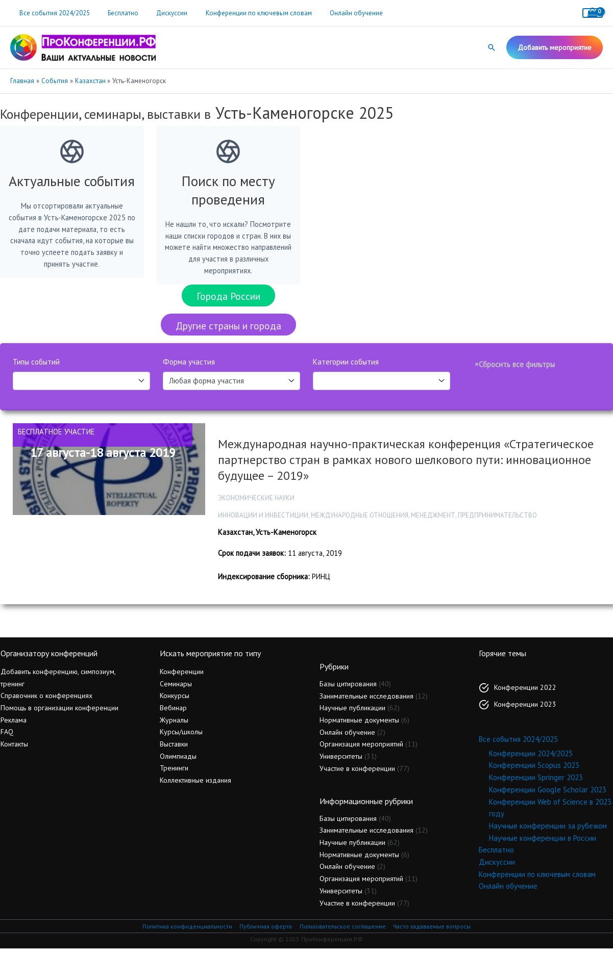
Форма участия (189, 366)
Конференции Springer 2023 (536, 782)
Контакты (14, 748)
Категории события (346, 366)
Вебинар (173, 712)
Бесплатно (116, 13)
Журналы (174, 724)
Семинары (176, 688)
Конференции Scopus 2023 (534, 770)
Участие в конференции (357, 773)
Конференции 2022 (525, 692)
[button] (491, 47)
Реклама (14, 724)
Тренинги (174, 772)
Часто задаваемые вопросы (434, 931)
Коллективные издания (195, 784)
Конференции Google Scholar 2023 (547, 794)
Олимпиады (178, 760)
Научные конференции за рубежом (548, 830)
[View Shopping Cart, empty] (592, 13)
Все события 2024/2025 (52, 13)
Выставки (174, 748)
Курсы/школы (181, 736)
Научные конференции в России (542, 842)
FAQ (7, 736)
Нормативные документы (359, 724)
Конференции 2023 (525, 708)
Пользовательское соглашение (342, 931)
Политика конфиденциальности (184, 931)
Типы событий (36, 366)
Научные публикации (352, 712)
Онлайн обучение (334, 13)
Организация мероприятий (361, 748)
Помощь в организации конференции (59, 712)
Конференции (182, 676)
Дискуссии (160, 13)
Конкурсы (174, 700)
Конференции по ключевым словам (242, 13)
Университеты (341, 760)
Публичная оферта (264, 931)
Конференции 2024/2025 (531, 758)
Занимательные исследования (366, 700)
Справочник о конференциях (46, 700)
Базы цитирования (348, 688)
